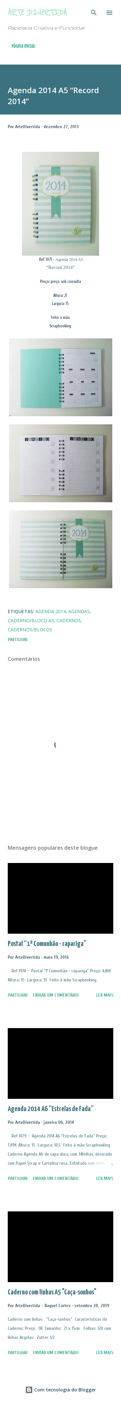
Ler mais (104, 995)
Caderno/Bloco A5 (31, 620)
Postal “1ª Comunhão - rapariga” (47, 944)
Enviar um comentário (55, 995)
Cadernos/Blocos (30, 629)
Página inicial (23, 46)
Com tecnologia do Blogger (60, 1390)
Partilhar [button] (17, 639)
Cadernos (68, 620)
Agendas (79, 611)
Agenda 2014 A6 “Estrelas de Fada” (51, 1109)
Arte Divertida (37, 12)
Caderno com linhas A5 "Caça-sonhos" (52, 1292)
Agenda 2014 (50, 611)
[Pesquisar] (94, 12)
